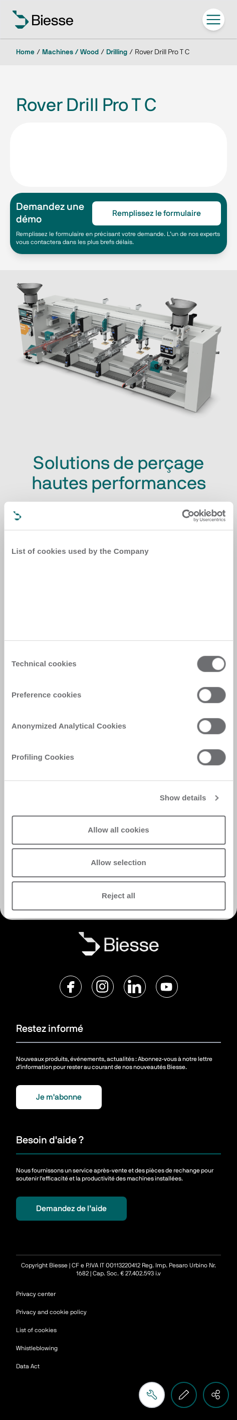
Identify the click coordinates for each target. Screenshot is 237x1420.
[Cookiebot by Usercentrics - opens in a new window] (181, 515)
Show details (183, 797)
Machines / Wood (70, 52)
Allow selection (118, 862)
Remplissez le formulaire (156, 213)
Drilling (116, 52)
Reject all (118, 895)
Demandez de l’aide (71, 1209)
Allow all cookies (118, 829)
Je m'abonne (59, 1097)
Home (25, 52)
